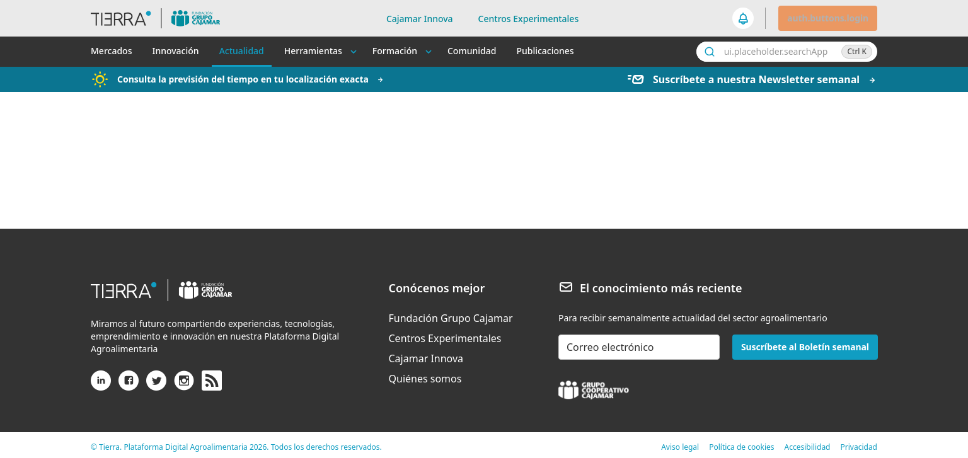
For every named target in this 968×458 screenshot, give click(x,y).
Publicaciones (544, 51)
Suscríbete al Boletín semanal (805, 347)
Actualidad (241, 51)
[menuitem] (451, 318)
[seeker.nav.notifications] (743, 18)
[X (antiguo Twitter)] (156, 385)
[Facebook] (128, 385)
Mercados (111, 51)
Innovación (175, 51)
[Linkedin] (101, 385)
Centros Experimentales (528, 19)
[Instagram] (184, 385)
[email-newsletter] (639, 347)
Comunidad (471, 51)
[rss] (212, 381)
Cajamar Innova (419, 19)
